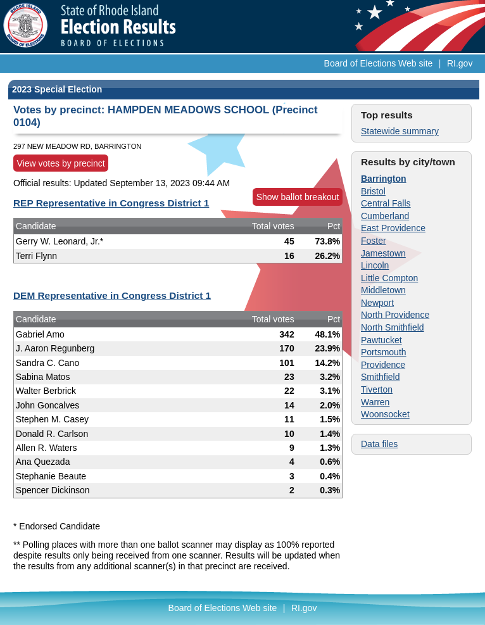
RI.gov (459, 63)
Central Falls (386, 203)
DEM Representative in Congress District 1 (112, 295)
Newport (377, 303)
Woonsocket (385, 414)
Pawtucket (381, 340)
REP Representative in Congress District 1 (111, 203)
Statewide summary (400, 131)
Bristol (373, 191)
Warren (375, 402)
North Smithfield (392, 327)
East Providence (393, 228)
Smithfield (380, 377)
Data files (379, 444)
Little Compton (389, 278)
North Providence (395, 315)
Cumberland (385, 216)
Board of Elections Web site (378, 63)
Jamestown (383, 253)
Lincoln (375, 265)
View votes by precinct (61, 163)
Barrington (383, 179)
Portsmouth (383, 352)
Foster (373, 241)
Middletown (383, 290)
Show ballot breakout (297, 197)
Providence (383, 365)
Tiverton (377, 389)
